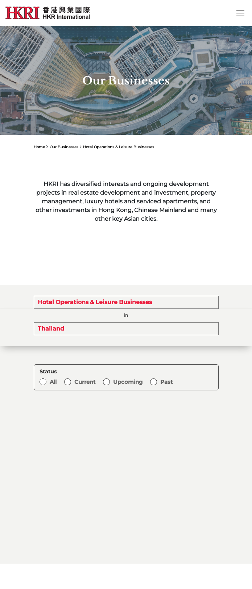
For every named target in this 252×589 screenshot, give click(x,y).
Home (39, 147)
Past (166, 381)
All (53, 381)
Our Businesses (64, 147)
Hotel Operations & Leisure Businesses (118, 147)
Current (84, 381)
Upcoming (127, 381)
